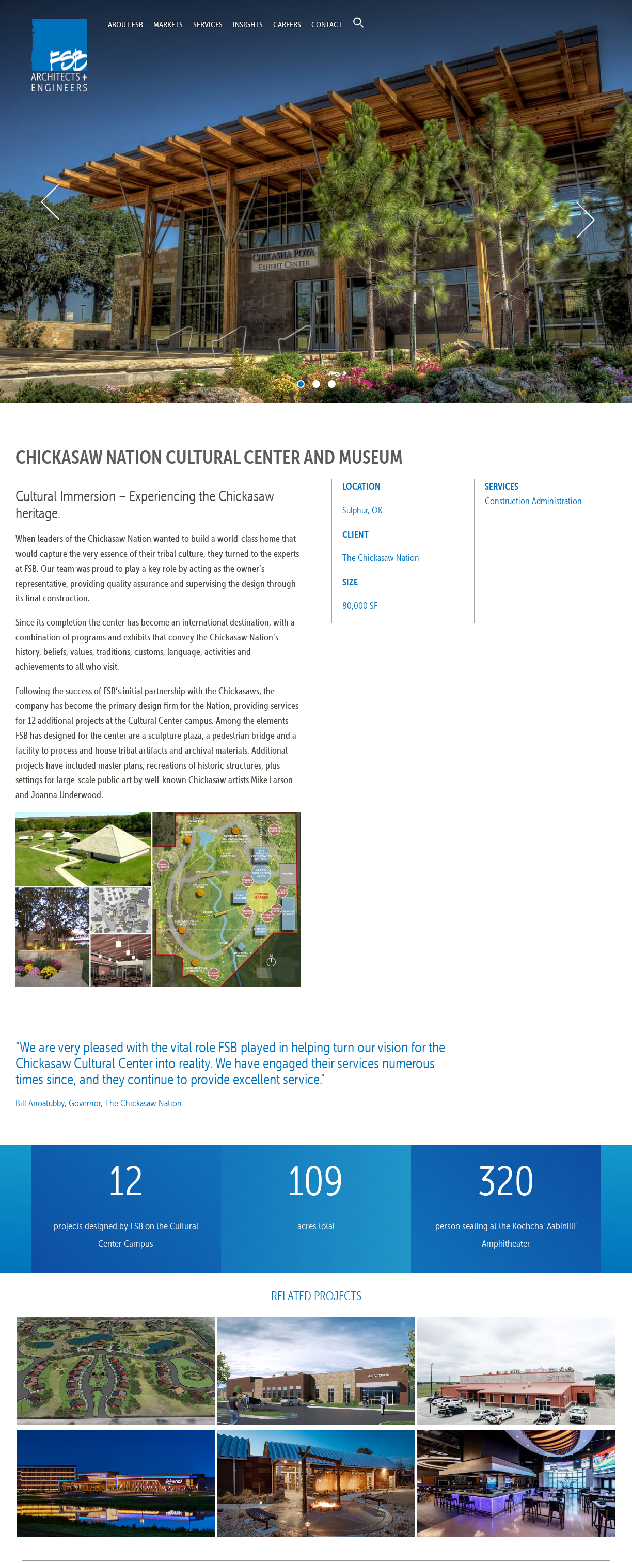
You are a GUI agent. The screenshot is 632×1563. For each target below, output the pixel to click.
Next (585, 220)
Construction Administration (533, 500)
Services (208, 24)
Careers (287, 24)
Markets (168, 24)
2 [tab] (316, 384)
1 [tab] (301, 384)
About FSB (125, 24)
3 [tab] (332, 384)
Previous (51, 202)
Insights (248, 24)
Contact (326, 24)
